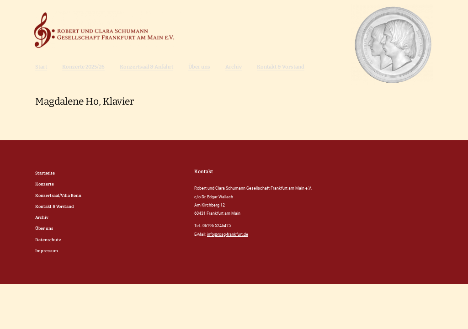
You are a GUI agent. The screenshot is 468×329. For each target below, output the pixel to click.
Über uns (199, 67)
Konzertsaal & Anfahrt (146, 67)
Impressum (46, 250)
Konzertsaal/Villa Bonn (58, 195)
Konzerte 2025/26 (83, 67)
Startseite (45, 172)
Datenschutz (48, 239)
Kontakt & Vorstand (280, 67)
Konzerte (44, 183)
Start (41, 67)
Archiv (233, 67)
